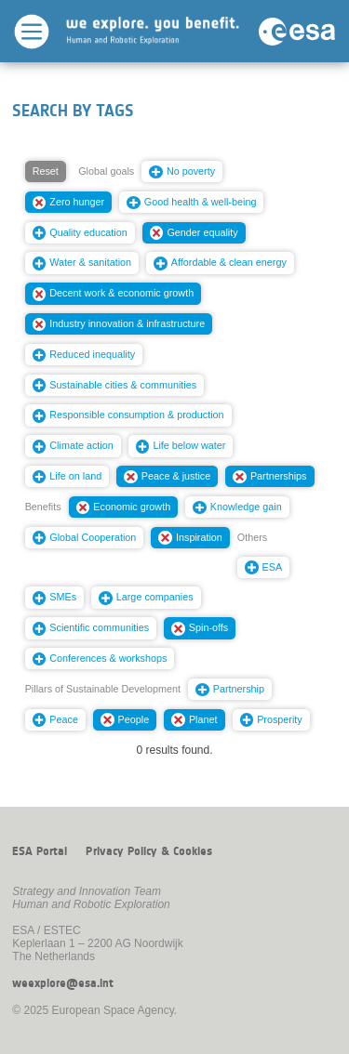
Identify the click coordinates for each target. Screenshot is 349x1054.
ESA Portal (39, 851)
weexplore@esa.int (63, 983)
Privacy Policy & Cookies (149, 851)
